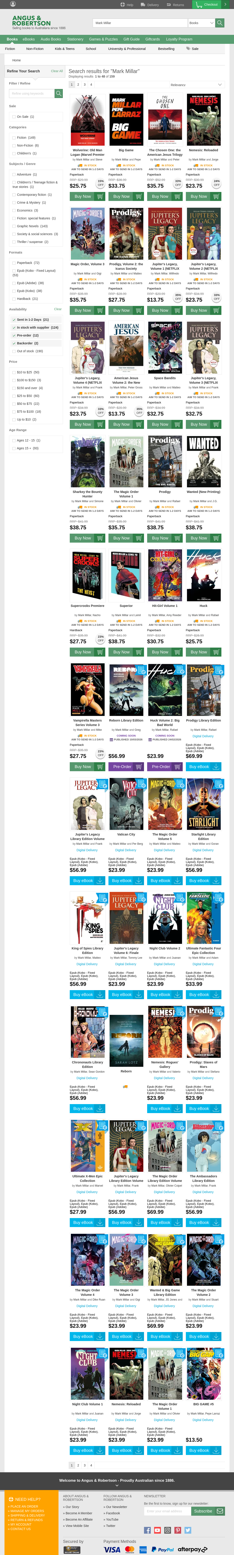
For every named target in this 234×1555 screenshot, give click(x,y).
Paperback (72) (26, 263)
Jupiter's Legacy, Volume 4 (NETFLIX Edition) (87, 382)
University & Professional (127, 49)
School (91, 49)
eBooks (29, 39)
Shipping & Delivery (28, 1515)
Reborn (126, 1071)
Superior (126, 606)
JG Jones (171, 1299)
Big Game (126, 150)
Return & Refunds (27, 1520)
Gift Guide (132, 39)
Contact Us (21, 1529)
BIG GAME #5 (204, 1404)
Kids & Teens (64, 49)
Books (12, 39)
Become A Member (79, 1513)
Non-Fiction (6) (26, 145)
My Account (21, 1524)
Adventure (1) (25, 174)
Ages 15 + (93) (25, 448)
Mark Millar (83, 159)
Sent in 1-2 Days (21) (31, 319)
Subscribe (209, 1511)
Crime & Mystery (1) (29, 202)
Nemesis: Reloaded (203, 150)
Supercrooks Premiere (87, 606)
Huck (203, 606)
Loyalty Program (179, 39)
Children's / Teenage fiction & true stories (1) (35, 184)
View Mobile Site (77, 1526)
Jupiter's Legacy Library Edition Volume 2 (87, 839)
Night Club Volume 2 (165, 948)
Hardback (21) (25, 299)
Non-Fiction (35, 49)
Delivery (149, 4)
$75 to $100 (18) (27, 411)
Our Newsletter (116, 1507)
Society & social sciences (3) (35, 234)
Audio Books (51, 39)
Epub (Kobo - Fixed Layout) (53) (34, 273)
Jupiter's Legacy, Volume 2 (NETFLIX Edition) (203, 268)
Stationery (75, 39)
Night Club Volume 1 (87, 1404)
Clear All (57, 71)
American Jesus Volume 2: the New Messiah (126, 382)
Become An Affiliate (79, 1519)
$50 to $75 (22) (26, 403)
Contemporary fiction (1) (32, 194)
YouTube (112, 1519)
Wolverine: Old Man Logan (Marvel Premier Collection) (88, 154)
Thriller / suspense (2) (30, 242)
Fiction (10, 49)
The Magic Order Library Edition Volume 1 (165, 1180)
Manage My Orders (27, 1511)
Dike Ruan (99, 1299)
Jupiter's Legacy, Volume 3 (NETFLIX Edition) (203, 382)
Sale (192, 49)
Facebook (113, 1513)
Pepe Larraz (212, 1413)
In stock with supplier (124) (35, 327)
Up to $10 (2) (24, 419)
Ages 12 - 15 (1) (26, 440)
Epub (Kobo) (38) (27, 291)
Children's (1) (24, 153)
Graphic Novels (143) (30, 226)
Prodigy (165, 492)
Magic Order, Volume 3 (87, 264)
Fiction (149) (24, 137)
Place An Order (24, 1506)
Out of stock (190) (28, 351)
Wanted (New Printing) (203, 492)
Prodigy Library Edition (203, 720)
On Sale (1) (23, 116)
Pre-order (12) (25, 335)
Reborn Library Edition (126, 720)
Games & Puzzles (103, 39)
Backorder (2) (25, 343)
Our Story (72, 1507)
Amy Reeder (173, 615)
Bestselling (166, 49)
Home (16, 60)
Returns (175, 4)
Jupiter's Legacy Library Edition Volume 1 (126, 1180)
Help (126, 4)
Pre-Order (128, 766)
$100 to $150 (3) (27, 380)
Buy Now (90, 196)
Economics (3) (25, 210)
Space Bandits (165, 378)
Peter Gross (135, 387)
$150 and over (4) (28, 388)
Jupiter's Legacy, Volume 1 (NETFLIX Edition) (165, 268)
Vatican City (126, 834)
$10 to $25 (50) (26, 372)
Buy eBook (205, 766)
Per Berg (137, 843)
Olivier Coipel (174, 1185)
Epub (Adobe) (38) (28, 283)
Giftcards (153, 39)
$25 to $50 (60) (26, 396)
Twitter (110, 1526)
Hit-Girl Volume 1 (165, 606)
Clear (58, 309)
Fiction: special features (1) (34, 218)
